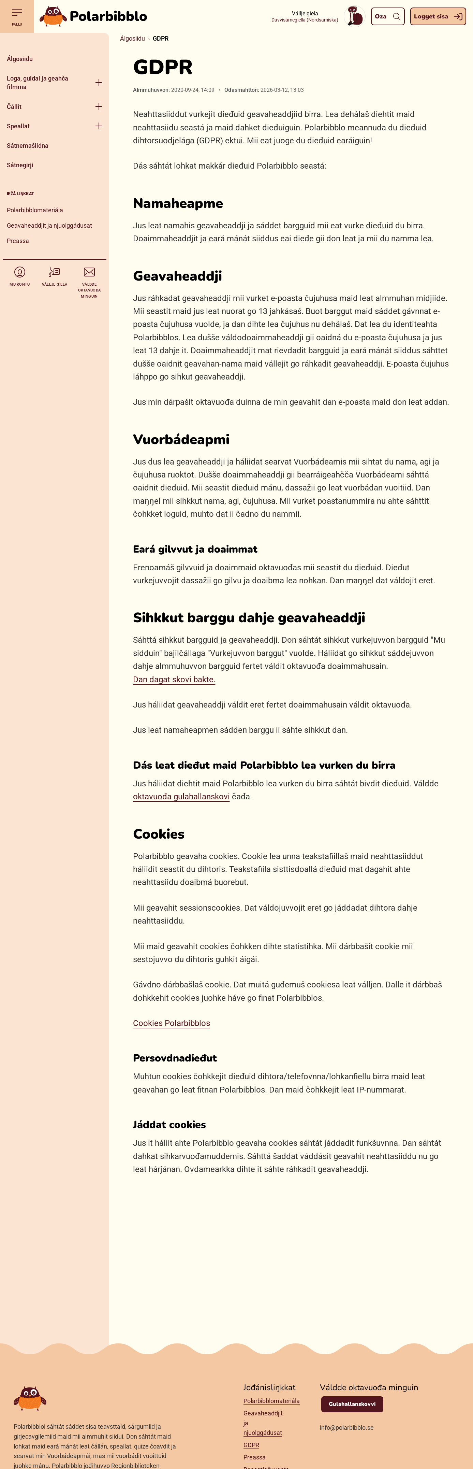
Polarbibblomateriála (35, 210)
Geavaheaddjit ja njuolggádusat (49, 225)
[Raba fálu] (99, 83)
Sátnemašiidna (27, 145)
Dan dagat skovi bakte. (174, 679)
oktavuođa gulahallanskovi (181, 796)
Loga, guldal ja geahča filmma (37, 82)
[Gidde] (54, 41)
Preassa (18, 240)
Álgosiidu (20, 58)
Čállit (14, 106)
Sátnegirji (20, 165)
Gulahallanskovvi (352, 1404)
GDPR (251, 1445)
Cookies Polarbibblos (171, 1023)
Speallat (18, 126)
